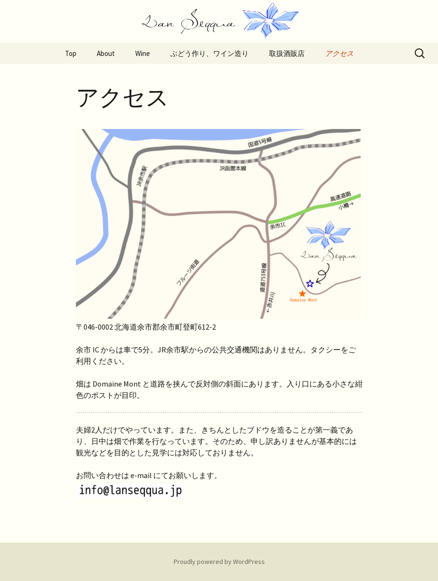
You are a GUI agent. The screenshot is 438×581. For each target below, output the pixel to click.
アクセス (339, 53)
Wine (142, 53)
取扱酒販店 (287, 53)
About (106, 53)
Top (70, 53)
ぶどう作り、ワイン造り (209, 53)
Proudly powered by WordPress (219, 561)
